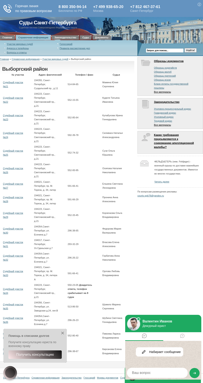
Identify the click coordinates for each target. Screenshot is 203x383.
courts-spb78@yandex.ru (150, 195)
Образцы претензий (165, 76)
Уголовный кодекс (164, 117)
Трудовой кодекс (163, 121)
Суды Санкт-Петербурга (48, 22)
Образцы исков (162, 80)
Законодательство (65, 37)
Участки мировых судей (20, 44)
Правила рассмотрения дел (75, 48)
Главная (7, 37)
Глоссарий (89, 377)
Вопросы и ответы (17, 52)
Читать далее (161, 181)
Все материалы (162, 92)
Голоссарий (66, 44)
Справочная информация (33, 37)
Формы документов (107, 377)
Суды (85, 37)
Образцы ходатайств (165, 67)
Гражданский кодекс (165, 113)
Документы (101, 37)
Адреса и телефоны (18, 48)
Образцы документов (169, 61)
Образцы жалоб (162, 72)
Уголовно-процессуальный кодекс (172, 109)
